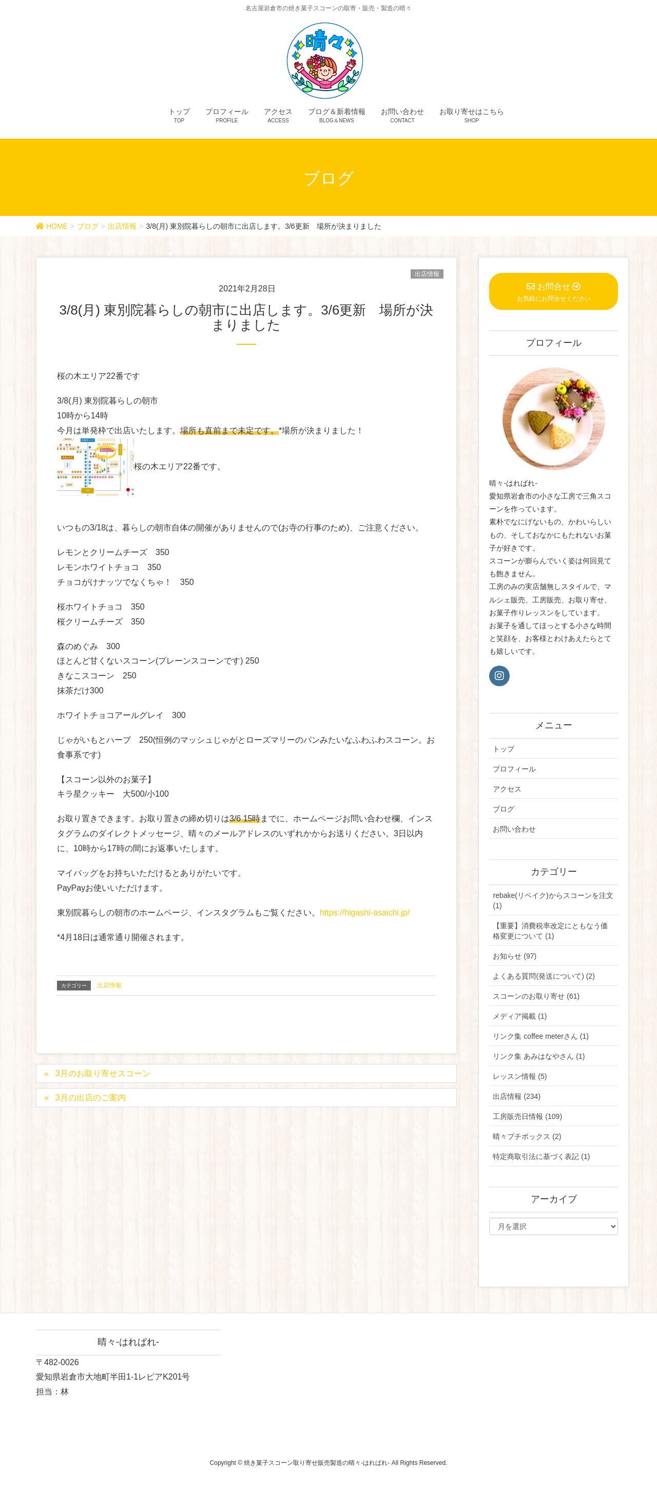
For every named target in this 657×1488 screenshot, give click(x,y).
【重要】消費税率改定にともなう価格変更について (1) (550, 931)
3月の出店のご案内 (90, 1097)
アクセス (507, 789)
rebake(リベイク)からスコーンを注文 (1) (553, 900)
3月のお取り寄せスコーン (102, 1073)
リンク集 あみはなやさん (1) (539, 1056)
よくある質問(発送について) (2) (543, 976)
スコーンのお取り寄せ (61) (536, 996)
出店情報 (427, 274)
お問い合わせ (514, 829)
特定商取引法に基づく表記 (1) (541, 1156)
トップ (503, 749)
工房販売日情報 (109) (527, 1116)
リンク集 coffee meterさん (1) (540, 1036)
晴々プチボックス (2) (527, 1136)
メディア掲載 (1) (520, 1016)
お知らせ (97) (514, 956)
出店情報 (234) (516, 1096)
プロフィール (514, 769)
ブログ (503, 809)
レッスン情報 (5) (520, 1076)
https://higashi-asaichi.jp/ (365, 912)
